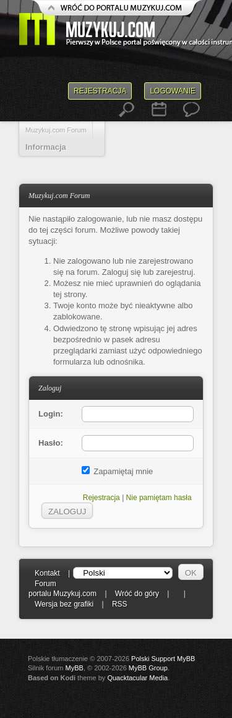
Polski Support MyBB (163, 658)
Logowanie (172, 91)
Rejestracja (100, 91)
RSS (119, 604)
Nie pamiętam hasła (159, 497)
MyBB (75, 668)
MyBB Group (148, 668)
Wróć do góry (137, 593)
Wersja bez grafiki (64, 604)
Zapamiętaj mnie (117, 471)
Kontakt (47, 573)
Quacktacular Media (137, 677)
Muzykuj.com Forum (56, 130)
